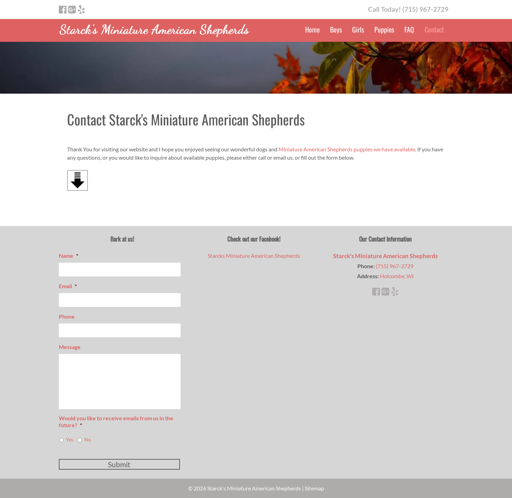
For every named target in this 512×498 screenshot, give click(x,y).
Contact (434, 29)
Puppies (384, 29)
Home (312, 29)
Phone (67, 316)
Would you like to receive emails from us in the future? (116, 422)
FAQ (409, 29)
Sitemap (314, 488)
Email (68, 286)
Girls (358, 29)
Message (70, 347)
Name (68, 255)
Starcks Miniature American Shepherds (254, 255)
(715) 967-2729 (394, 266)
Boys (336, 29)
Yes (69, 439)
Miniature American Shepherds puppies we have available (346, 149)
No (87, 439)
